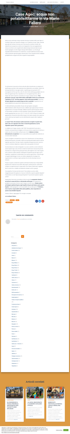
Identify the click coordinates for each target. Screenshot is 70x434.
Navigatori (14, 324)
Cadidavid (14, 275)
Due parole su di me (34, 2)
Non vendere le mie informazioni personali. (10, 432)
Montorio (14, 319)
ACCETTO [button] (66, 430)
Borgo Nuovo (14, 265)
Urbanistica (14, 363)
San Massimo (14, 338)
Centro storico (15, 277)
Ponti (13, 333)
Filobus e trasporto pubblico (17, 299)
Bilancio (13, 260)
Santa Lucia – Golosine (16, 343)
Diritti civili (14, 289)
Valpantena (14, 365)
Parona (13, 328)
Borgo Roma (14, 267)
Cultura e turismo (15, 284)
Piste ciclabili (14, 331)
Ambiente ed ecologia (16, 248)
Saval (17, 200)
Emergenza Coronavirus (17, 294)
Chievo (13, 280)
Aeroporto (14, 245)
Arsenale (13, 252)
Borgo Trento (14, 270)
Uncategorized (9, 202)
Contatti (62, 2)
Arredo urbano (15, 250)
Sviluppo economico (16, 356)
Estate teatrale (15, 297)
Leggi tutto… (16, 419)
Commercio (14, 282)
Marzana (13, 314)
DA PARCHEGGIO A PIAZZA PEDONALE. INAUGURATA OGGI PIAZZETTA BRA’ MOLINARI (13, 405)
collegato (18, 219)
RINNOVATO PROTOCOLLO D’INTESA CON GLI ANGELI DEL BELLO (55, 404)
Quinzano (14, 336)
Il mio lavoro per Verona (52, 2)
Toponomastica (15, 358)
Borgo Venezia (15, 272)
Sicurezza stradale (16, 348)
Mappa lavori (42, 2)
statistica (13, 353)
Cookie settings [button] (59, 430)
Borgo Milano (14, 262)
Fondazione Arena (15, 304)
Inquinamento (14, 311)
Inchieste (12, 200)
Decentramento (15, 287)
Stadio (13, 351)
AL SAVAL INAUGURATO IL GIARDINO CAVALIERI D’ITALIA (35, 403)
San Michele (14, 341)
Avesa (13, 255)
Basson (13, 257)
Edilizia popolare (15, 292)
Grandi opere (14, 306)
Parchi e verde (15, 326)
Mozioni (13, 321)
